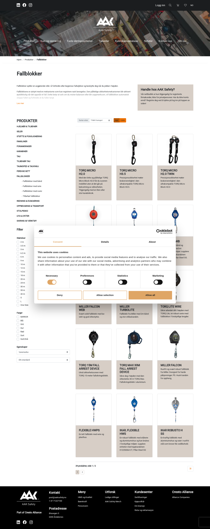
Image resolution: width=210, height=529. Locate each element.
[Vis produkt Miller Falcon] (175, 344)
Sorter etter (83, 120)
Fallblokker (41, 59)
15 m (22, 272)
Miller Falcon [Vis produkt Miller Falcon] (171, 365)
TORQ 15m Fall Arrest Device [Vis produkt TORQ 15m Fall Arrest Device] (89, 367)
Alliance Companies (181, 497)
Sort (22, 335)
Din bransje (140, 506)
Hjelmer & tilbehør (27, 126)
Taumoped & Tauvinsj (28, 166)
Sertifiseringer (141, 497)
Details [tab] (105, 242)
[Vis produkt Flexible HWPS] (93, 409)
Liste (123, 120)
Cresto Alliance (182, 492)
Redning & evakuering (28, 201)
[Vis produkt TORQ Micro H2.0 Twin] (175, 149)
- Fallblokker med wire (31, 186)
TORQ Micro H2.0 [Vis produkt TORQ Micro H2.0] (87, 172)
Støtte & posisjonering (29, 136)
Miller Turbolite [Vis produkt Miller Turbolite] (127, 308)
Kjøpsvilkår (139, 501)
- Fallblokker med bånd (32, 181)
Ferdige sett (23, 171)
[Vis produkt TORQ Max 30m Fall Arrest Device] (134, 344)
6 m (22, 257)
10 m (22, 264)
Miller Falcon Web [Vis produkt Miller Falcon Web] (89, 308)
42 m (22, 294)
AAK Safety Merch (113, 501)
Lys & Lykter (23, 216)
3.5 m (22, 246)
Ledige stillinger (112, 497)
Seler (20, 131)
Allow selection (105, 295)
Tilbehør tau (23, 161)
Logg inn (160, 5)
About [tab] (152, 242)
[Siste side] (190, 468)
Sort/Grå (24, 339)
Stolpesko (22, 211)
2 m (22, 242)
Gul (21, 328)
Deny (60, 295)
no (191, 5)
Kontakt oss (165, 41)
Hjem (19, 59)
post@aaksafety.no (57, 497)
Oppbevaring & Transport (30, 206)
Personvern (83, 506)
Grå (22, 324)
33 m (22, 290)
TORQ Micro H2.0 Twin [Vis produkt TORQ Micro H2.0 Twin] (169, 172)
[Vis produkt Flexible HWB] (175, 220)
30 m (22, 286)
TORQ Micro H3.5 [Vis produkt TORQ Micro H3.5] (128, 172)
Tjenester (104, 41)
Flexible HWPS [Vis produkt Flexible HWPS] (89, 430)
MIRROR (24, 317)
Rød (22, 331)
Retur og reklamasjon (144, 510)
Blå (21, 320)
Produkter (29, 41)
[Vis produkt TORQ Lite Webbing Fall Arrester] (93, 220)
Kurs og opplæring (50, 41)
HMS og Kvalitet (85, 497)
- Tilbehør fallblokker (31, 196)
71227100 (57, 501)
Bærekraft (82, 501)
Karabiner (22, 151)
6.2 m (22, 253)
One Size (24, 305)
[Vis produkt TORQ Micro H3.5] (134, 149)
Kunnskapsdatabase (126, 41)
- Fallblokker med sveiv (32, 191)
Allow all (150, 295)
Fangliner (22, 141)
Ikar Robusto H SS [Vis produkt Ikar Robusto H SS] (172, 432)
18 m (22, 275)
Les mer (20, 103)
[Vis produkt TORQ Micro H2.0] (93, 149)
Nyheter (148, 41)
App (116, 120)
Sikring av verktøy (27, 221)
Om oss (182, 41)
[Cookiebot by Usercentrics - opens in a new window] (158, 231)
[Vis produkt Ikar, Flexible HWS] (134, 409)
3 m (22, 249)
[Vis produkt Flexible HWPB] (134, 220)
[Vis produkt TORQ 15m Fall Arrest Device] (93, 344)
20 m (22, 279)
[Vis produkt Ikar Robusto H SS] (175, 409)
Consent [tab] (58, 242)
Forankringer (24, 146)
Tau (18, 156)
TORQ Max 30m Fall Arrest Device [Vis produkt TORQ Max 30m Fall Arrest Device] (130, 369)
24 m (22, 283)
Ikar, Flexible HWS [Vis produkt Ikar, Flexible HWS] (129, 432)
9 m (22, 260)
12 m (22, 268)
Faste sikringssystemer (80, 41)
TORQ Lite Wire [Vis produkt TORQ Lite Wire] (171, 306)
